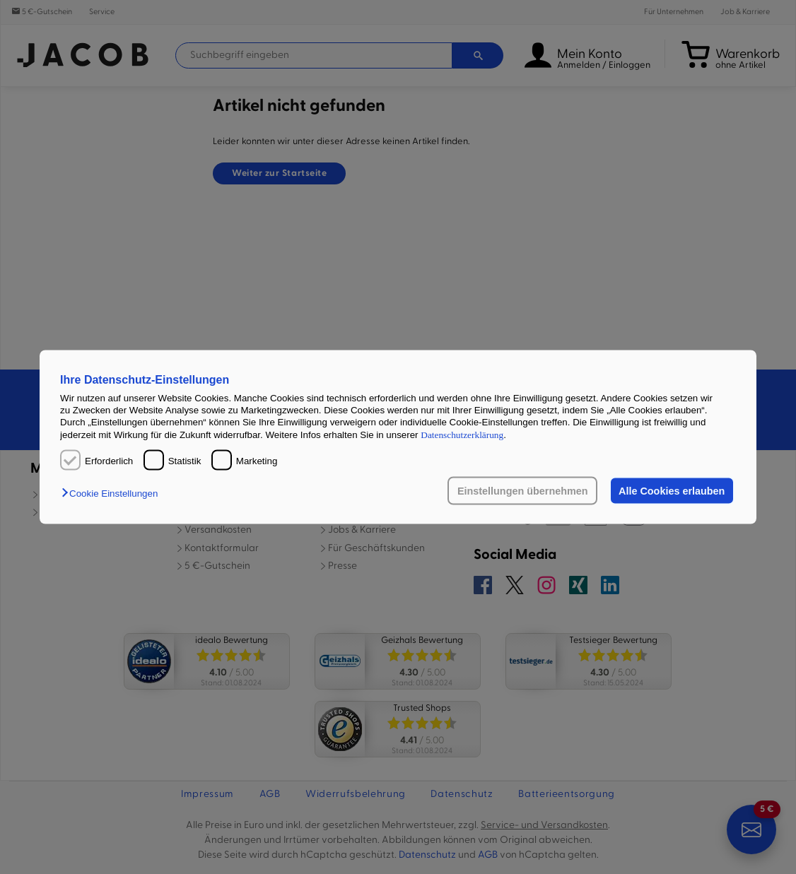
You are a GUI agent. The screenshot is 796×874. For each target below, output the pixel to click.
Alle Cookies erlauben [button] (672, 491)
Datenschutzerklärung (462, 434)
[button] (113, 493)
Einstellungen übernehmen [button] (522, 491)
